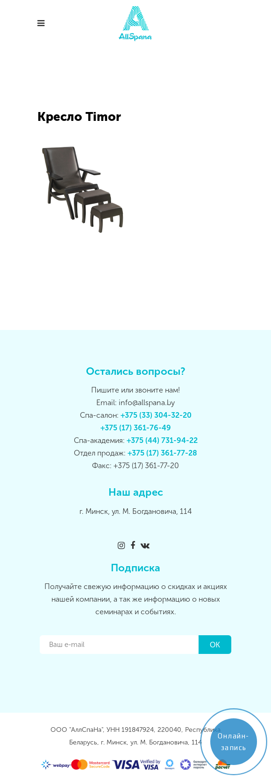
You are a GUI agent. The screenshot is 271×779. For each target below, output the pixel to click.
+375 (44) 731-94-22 (162, 440)
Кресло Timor (79, 117)
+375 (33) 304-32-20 (156, 415)
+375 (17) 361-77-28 (162, 453)
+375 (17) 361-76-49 (135, 427)
